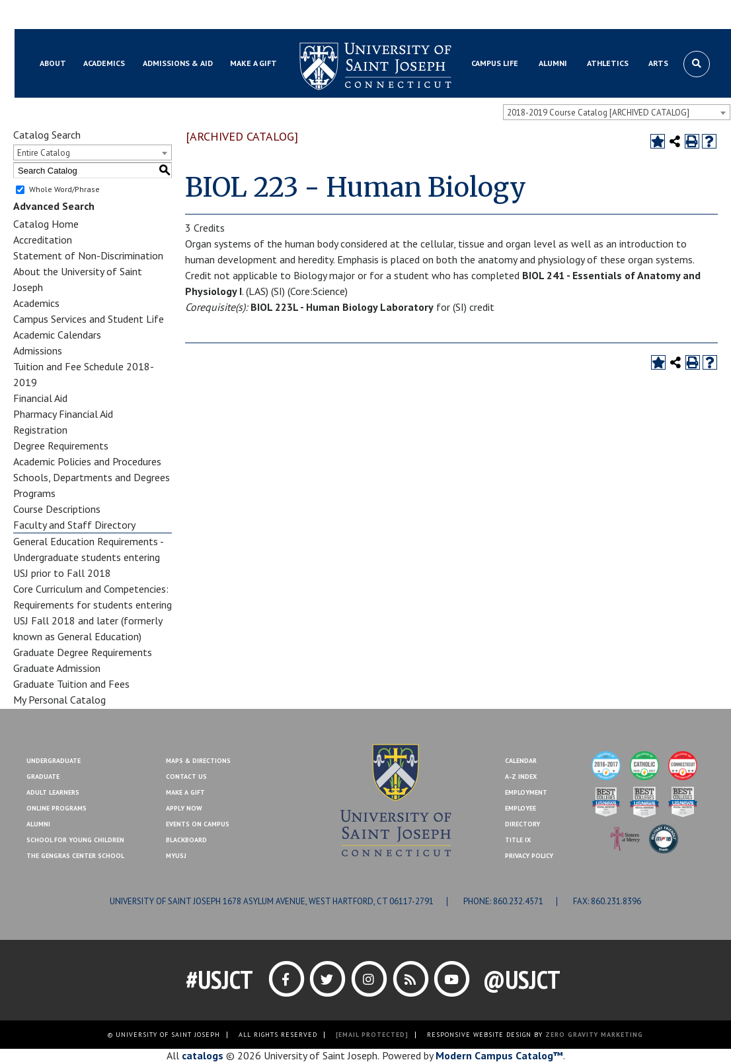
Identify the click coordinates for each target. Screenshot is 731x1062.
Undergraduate (53, 760)
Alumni (38, 824)
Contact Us (638, 15)
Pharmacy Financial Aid (63, 413)
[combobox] (616, 112)
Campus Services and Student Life (88, 318)
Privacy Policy (529, 855)
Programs (34, 493)
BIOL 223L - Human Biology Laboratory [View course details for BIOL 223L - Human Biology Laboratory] (342, 307)
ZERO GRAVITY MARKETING (594, 1034)
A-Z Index (521, 776)
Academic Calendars (57, 334)
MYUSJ (105, 15)
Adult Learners (52, 792)
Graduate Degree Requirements (82, 652)
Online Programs (56, 808)
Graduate (42, 776)
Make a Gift (694, 15)
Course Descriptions (56, 508)
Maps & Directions (198, 760)
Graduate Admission (56, 668)
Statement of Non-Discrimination (88, 255)
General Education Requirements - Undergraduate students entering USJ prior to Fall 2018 (88, 557)
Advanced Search (54, 206)
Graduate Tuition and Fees (71, 683)
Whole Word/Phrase (64, 189)
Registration (40, 429)
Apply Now (184, 808)
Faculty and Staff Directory (74, 524)
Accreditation (42, 239)
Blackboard (57, 15)
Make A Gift (185, 792)
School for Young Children (75, 840)
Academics (36, 303)
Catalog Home (46, 223)
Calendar (521, 760)
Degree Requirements (60, 445)
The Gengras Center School (75, 855)
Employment (526, 792)
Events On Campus (197, 824)
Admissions (37, 350)
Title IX (518, 840)
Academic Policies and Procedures (87, 461)
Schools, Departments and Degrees (91, 477)
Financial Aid (40, 398)
